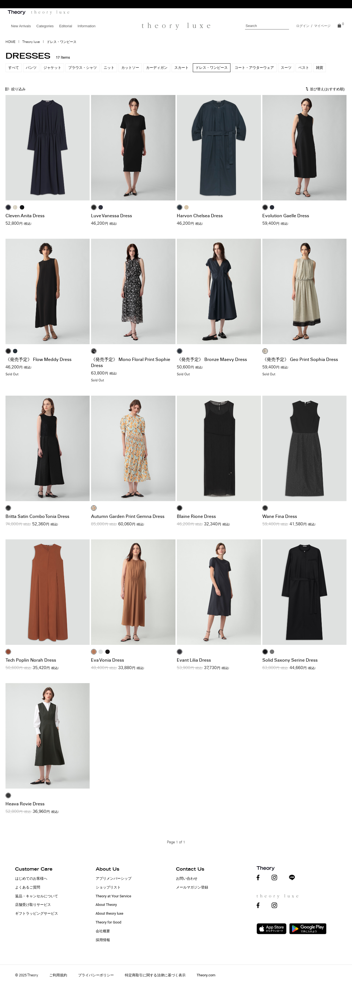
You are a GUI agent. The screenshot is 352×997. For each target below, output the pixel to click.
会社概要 (103, 931)
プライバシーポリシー (96, 975)
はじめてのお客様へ (31, 878)
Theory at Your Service (113, 896)
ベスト (303, 68)
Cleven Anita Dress (25, 215)
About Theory (106, 905)
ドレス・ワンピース (212, 68)
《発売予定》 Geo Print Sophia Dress (300, 359)
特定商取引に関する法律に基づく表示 (155, 975)
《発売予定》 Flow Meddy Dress (39, 359)
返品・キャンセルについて (36, 896)
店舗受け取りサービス (33, 905)
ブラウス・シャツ (82, 68)
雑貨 (319, 68)
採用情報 (103, 940)
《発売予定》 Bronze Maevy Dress (212, 359)
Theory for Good (109, 922)
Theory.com (206, 975)
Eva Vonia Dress (107, 660)
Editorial (65, 26)
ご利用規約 (58, 975)
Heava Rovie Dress (25, 803)
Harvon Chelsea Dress (200, 215)
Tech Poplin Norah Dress (31, 660)
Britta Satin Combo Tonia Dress (37, 516)
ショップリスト (108, 887)
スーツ (286, 68)
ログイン (302, 26)
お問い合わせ (186, 878)
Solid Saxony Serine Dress (290, 660)
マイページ (322, 26)
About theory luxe (109, 913)
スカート (181, 68)
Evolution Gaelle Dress (285, 215)
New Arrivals (21, 26)
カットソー (130, 68)
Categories (45, 26)
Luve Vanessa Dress (111, 215)
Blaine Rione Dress (196, 516)
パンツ (31, 68)
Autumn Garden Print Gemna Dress (127, 516)
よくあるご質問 (27, 887)
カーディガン (156, 68)
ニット (109, 68)
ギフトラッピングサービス (36, 913)
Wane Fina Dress (279, 516)
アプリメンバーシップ (113, 878)
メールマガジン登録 (192, 887)
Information (86, 26)
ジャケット (52, 68)
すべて (13, 68)
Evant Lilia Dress (194, 660)
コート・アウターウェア (254, 68)
